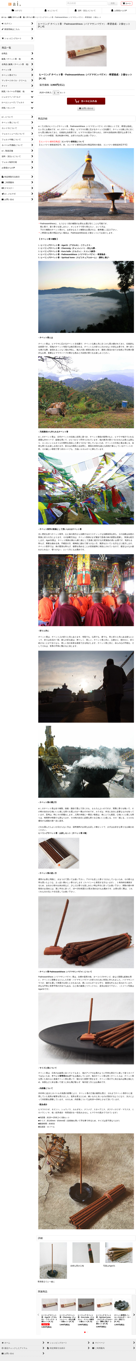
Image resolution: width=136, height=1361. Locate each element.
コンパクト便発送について (72, 141)
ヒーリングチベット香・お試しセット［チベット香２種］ (63, 833)
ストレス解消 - (90, 251)
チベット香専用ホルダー (62, 1076)
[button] (38, 1315)
